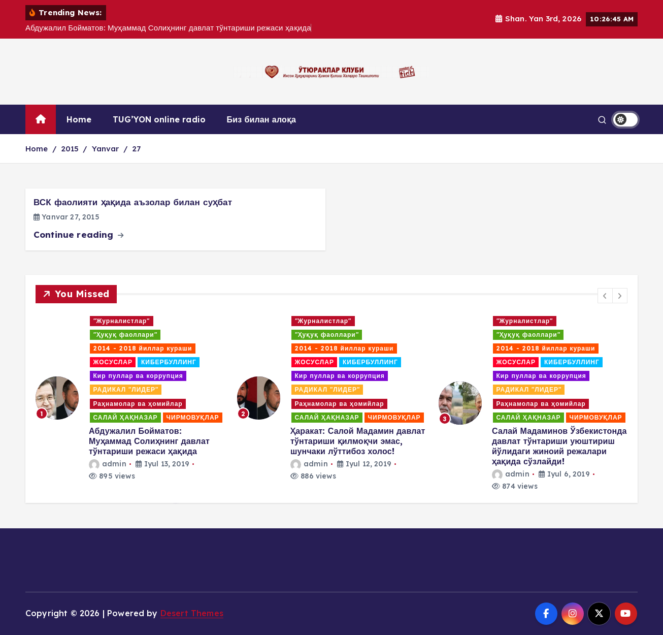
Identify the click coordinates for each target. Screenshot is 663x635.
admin (107, 463)
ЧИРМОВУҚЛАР (193, 417)
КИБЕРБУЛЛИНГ (168, 362)
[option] (130, 398)
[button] (605, 295)
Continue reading (78, 234)
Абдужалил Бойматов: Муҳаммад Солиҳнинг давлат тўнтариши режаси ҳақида (149, 441)
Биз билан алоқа (261, 119)
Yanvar (105, 148)
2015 (70, 148)
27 (136, 148)
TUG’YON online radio (159, 119)
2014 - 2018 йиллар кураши (142, 348)
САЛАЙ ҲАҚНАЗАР (125, 417)
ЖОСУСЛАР (112, 362)
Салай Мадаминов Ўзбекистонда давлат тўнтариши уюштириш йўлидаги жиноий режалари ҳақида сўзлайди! (559, 446)
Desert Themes (191, 613)
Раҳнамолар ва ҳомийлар (138, 403)
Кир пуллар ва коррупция (138, 375)
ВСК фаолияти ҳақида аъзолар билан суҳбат (133, 202)
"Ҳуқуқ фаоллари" (125, 334)
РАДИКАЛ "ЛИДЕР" (125, 389)
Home (79, 119)
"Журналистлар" (121, 321)
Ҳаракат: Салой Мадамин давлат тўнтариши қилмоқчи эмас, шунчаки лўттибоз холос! (357, 441)
